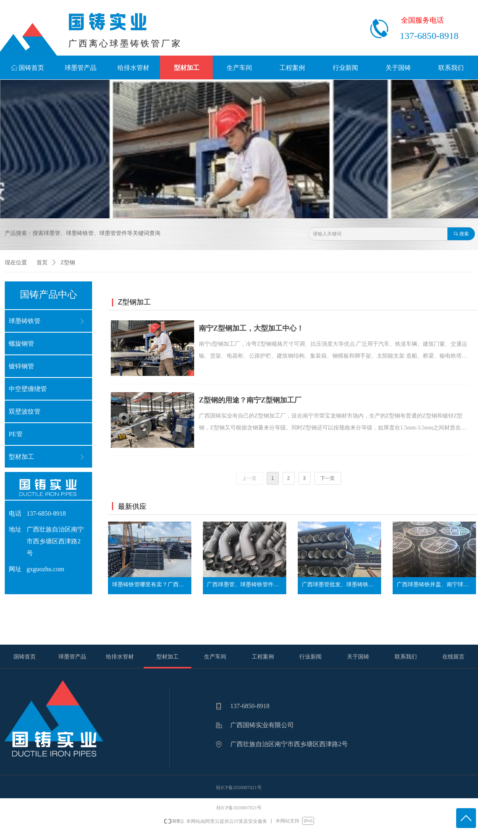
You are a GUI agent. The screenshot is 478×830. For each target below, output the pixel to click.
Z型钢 (68, 263)
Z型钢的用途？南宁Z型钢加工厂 (250, 400)
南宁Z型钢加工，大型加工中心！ (251, 328)
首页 (42, 263)
